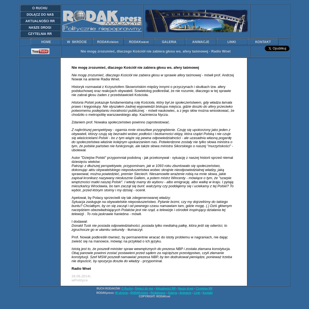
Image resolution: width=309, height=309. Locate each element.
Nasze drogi (186, 288)
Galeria (172, 292)
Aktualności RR (166, 288)
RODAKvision (139, 292)
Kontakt (207, 292)
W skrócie (121, 292)
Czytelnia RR (204, 288)
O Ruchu (127, 288)
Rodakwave (157, 292)
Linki (197, 292)
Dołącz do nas (144, 288)
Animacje (185, 292)
